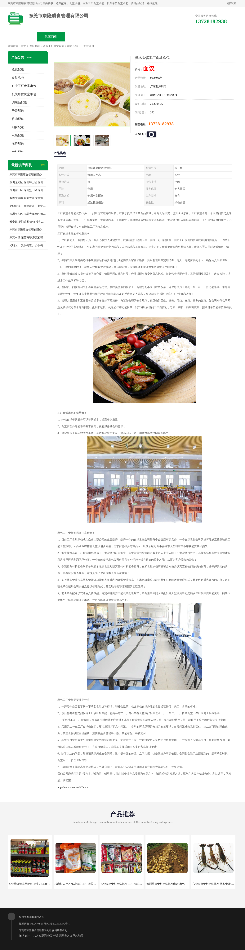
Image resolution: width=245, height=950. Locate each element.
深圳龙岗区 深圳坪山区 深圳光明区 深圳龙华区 (28, 182)
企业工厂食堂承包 (53, 46)
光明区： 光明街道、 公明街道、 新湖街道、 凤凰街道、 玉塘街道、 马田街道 (28, 245)
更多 (43, 165)
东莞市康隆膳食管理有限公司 (35, 930)
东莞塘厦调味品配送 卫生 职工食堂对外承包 (35, 883)
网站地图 (78, 935)
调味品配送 (19, 102)
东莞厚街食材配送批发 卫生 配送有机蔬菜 (125, 883)
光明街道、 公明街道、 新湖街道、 (28, 206)
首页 (23, 46)
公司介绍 (108, 36)
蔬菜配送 (18, 69)
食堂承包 (18, 77)
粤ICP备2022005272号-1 (57, 923)
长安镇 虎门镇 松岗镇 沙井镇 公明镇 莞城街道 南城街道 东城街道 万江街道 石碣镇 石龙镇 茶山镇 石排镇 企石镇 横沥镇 (28, 221)
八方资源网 (40, 935)
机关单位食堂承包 (24, 94)
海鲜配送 (18, 143)
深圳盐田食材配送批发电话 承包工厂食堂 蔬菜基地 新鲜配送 (182, 883)
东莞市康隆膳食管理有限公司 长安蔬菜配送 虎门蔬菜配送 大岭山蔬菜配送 (28, 229)
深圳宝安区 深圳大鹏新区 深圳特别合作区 (28, 213)
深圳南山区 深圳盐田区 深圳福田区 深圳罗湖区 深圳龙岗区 (28, 190)
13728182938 (161, 123)
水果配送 (18, 135)
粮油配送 (18, 119)
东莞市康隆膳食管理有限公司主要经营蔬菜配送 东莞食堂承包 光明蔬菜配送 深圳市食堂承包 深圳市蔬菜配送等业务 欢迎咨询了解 (28, 174)
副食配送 (18, 127)
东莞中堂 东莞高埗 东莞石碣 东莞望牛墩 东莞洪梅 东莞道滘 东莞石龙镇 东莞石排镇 (28, 237)
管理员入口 (65, 935)
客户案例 (166, 36)
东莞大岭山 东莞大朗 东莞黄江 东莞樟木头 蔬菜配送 (28, 198)
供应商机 (51, 36)
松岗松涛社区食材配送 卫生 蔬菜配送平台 (79, 883)
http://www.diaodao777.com (72, 787)
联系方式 (194, 36)
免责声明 (52, 935)
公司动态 (137, 36)
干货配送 (18, 110)
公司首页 (22, 36)
